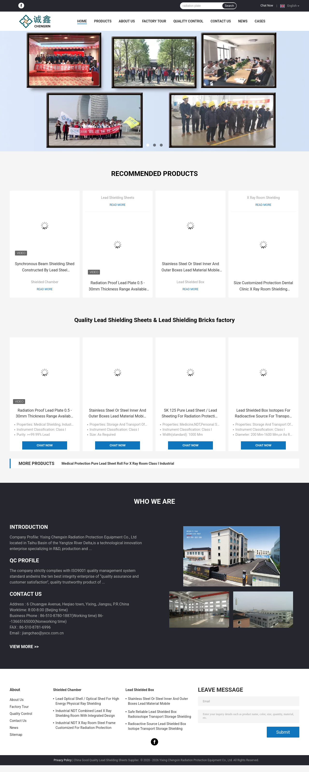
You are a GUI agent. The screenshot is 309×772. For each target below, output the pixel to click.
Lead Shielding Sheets (117, 198)
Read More (45, 289)
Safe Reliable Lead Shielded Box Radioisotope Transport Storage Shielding (159, 714)
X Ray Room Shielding (263, 198)
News (242, 21)
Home (82, 21)
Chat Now (266, 5)
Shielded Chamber (44, 282)
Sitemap (16, 735)
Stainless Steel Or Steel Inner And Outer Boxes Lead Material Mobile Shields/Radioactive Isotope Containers (190, 267)
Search (229, 5)
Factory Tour (154, 21)
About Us (127, 21)
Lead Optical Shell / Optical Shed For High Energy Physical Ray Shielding (87, 701)
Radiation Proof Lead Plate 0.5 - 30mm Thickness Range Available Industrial (117, 286)
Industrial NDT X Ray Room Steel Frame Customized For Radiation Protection (86, 725)
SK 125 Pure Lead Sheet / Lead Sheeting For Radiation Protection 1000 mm (190, 413)
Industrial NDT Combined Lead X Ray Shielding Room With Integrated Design (85, 713)
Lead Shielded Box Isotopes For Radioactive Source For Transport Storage (263, 413)
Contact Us (221, 21)
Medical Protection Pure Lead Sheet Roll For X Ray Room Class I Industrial (118, 463)
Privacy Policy (63, 760)
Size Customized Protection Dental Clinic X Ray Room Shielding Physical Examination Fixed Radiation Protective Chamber (263, 286)
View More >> (24, 646)
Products (103, 21)
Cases (260, 21)
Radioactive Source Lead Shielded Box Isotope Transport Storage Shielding (157, 726)
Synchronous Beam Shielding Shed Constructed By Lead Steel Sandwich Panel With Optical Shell (45, 267)
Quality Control (188, 21)
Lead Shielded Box (190, 282)
